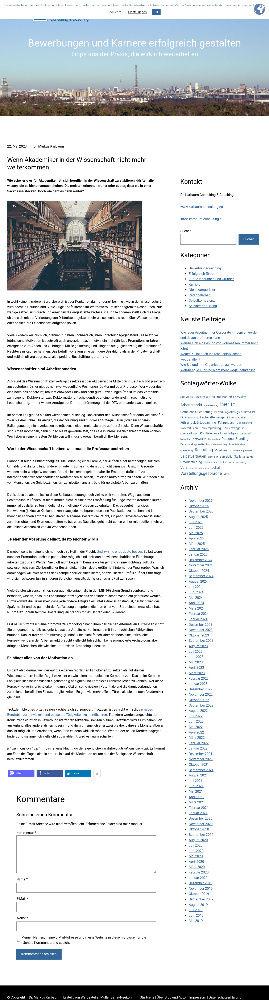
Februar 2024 (198, 614)
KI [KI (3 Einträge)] (243, 428)
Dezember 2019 (200, 883)
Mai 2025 (196, 533)
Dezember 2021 (200, 754)
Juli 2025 (195, 522)
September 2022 (201, 705)
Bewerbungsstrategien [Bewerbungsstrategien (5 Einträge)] (228, 412)
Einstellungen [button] (137, 12)
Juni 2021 (196, 786)
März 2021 (197, 802)
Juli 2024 (195, 587)
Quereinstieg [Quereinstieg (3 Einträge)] (186, 450)
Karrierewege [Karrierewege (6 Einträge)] (231, 428)
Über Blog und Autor (172, 997)
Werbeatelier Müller (95, 997)
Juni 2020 (196, 851)
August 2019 (198, 905)
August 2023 (198, 646)
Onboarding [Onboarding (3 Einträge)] (214, 439)
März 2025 (197, 544)
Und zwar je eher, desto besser (119, 552)
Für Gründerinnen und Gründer (211, 279)
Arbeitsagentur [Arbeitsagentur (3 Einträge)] (219, 396)
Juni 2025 (196, 528)
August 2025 (198, 517)
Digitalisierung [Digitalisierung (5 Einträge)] (189, 417)
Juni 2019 (196, 915)
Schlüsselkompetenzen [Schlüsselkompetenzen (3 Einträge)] (240, 450)
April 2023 (196, 668)
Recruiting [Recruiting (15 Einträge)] (204, 449)
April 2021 (196, 797)
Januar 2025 (198, 555)
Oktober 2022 (199, 700)
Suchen (185, 231)
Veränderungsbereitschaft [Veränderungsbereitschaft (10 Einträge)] (201, 467)
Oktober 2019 (199, 894)
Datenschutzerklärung (225, 997)
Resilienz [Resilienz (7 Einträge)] (221, 450)
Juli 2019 (195, 910)
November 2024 (200, 565)
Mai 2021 (196, 792)
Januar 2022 (198, 748)
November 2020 (200, 824)
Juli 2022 (195, 716)
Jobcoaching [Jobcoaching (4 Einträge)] (244, 422)
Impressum (197, 997)
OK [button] (156, 12)
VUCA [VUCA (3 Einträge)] (226, 474)
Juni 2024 (196, 592)
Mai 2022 (196, 727)
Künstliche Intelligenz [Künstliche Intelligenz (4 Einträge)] (226, 433)
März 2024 (197, 608)
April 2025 (196, 538)
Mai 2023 (196, 662)
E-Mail (22, 899)
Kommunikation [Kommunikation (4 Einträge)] (189, 433)
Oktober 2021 (199, 765)
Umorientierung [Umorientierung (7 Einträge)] (191, 462)
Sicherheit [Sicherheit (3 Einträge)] (213, 456)
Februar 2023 (198, 678)
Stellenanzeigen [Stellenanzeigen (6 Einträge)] (244, 456)
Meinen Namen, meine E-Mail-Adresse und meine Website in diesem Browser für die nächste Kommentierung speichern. (83, 940)
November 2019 (200, 889)
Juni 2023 (196, 657)
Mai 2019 (196, 921)
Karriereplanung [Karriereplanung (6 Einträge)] (210, 428)
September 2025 (201, 511)
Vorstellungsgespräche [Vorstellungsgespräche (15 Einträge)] (201, 473)
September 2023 (201, 641)
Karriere (194, 284)
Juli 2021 (195, 781)
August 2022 (198, 711)
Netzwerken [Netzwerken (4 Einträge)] (199, 439)
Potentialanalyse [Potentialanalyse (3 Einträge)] (237, 444)
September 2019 (201, 899)
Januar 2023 (198, 684)
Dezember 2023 (200, 625)
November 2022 (200, 694)
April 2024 (196, 603)
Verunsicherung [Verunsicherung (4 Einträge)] (237, 462)
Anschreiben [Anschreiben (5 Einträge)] (202, 396)
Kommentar (26, 833)
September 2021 (201, 770)
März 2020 (197, 867)
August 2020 (198, 840)
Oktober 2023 (199, 635)
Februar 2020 (198, 872)
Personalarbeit (199, 295)
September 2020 (201, 835)
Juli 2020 (195, 845)
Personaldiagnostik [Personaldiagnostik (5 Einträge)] (192, 444)
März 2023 (197, 673)
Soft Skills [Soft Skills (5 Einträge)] (226, 456)
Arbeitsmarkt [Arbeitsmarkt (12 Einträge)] (191, 405)
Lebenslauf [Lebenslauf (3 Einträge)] (245, 433)
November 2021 (200, 759)
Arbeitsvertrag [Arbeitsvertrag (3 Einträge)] (211, 405)
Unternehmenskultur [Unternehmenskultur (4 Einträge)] (215, 462)
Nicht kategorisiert (202, 290)
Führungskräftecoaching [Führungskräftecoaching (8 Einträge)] (198, 423)
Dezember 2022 (200, 689)
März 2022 (197, 738)
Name (22, 879)
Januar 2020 (198, 878)
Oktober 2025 (199, 506)
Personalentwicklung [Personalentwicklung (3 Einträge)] (216, 444)
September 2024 (201, 576)
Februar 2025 (198, 549)
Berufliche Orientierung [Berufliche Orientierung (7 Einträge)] (196, 412)
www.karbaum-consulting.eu (201, 207)
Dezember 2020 (200, 818)
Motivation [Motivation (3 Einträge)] (185, 439)
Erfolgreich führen (202, 274)
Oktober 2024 (199, 571)
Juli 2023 (195, 652)
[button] (21, 773)
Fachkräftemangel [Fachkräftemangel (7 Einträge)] (212, 417)
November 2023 (200, 630)
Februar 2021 (198, 808)
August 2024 (198, 581)
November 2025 (200, 501)
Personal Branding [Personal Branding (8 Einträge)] (235, 439)
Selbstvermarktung (203, 306)
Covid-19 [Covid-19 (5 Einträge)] (249, 412)
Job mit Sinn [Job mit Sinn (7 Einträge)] (189, 428)
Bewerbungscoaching (205, 268)
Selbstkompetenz (202, 300)
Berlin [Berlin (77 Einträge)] (228, 404)
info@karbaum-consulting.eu (201, 219)
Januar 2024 (198, 619)
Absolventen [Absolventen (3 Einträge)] (186, 396)
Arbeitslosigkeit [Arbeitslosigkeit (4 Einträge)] (237, 396)
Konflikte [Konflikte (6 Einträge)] (206, 433)
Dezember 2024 (200, 560)
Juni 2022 (196, 721)
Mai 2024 (196, 598)
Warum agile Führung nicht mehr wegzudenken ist (217, 370)
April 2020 (196, 862)
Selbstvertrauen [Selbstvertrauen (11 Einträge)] (193, 456)
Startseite (147, 997)
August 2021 (198, 775)
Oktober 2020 (199, 829)
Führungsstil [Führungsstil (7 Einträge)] (226, 423)
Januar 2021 (198, 813)
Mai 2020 (196, 856)
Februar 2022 (198, 743)
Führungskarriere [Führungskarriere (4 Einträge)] (236, 417)
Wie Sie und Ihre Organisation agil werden (211, 365)
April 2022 (196, 732)
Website (22, 918)
